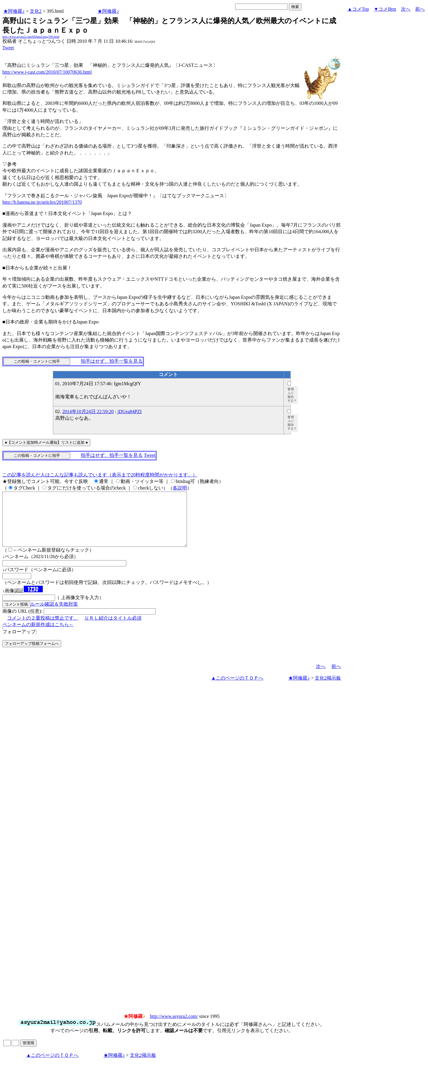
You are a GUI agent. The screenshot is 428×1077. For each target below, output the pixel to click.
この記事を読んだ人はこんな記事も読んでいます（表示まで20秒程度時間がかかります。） (99, 474)
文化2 (36, 11)
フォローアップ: (19, 642)
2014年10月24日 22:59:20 (88, 411)
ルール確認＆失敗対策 (54, 614)
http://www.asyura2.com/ (174, 1026)
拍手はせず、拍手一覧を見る (112, 361)
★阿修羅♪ (14, 11)
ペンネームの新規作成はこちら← (38, 635)
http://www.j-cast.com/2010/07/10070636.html (47, 72)
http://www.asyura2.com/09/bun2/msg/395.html (30, 36)
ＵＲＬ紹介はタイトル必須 (112, 628)
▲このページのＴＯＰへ (237, 688)
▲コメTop (358, 9)
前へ (420, 9)
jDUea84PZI (129, 411)
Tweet (8, 47)
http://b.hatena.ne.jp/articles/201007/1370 (42, 202)
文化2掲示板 (328, 688)
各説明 (180, 487)
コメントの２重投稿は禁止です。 (42, 628)
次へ (405, 9)
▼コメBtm (385, 9)
